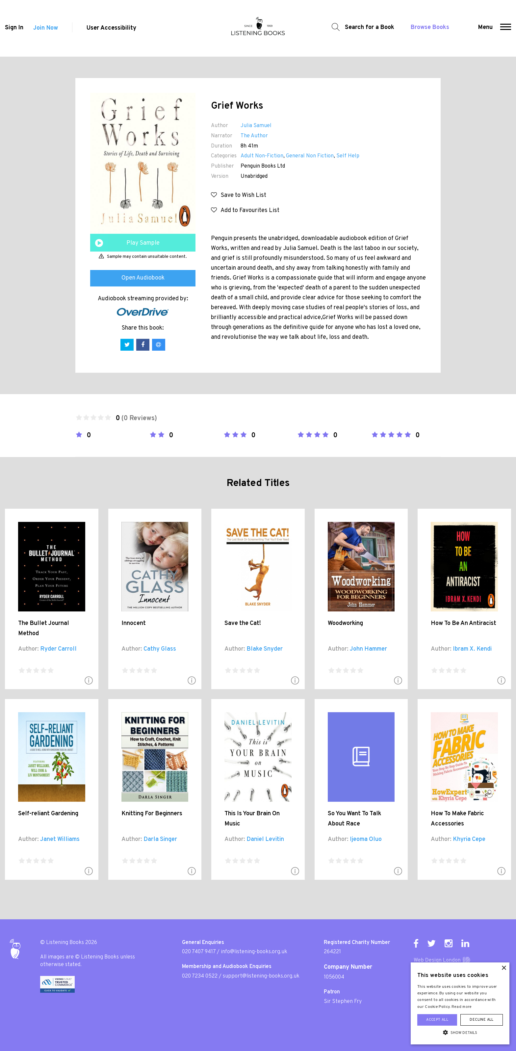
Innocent (133, 623)
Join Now (45, 28)
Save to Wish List (238, 195)
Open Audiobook (143, 278)
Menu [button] (485, 28)
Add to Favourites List (245, 210)
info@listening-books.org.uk (254, 952)
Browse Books (429, 28)
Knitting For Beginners (151, 814)
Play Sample (143, 243)
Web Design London (437, 960)
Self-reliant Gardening (48, 814)
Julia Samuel (256, 125)
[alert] (460, 1003)
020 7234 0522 (200, 976)
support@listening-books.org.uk (261, 976)
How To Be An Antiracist (463, 623)
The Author (254, 136)
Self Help (347, 156)
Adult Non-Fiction (262, 156)
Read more (462, 1007)
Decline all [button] (481, 1019)
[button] (505, 28)
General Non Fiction (310, 156)
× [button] (503, 968)
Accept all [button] (437, 1019)
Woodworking (345, 623)
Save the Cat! (242, 623)
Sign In (14, 28)
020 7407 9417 (199, 952)
